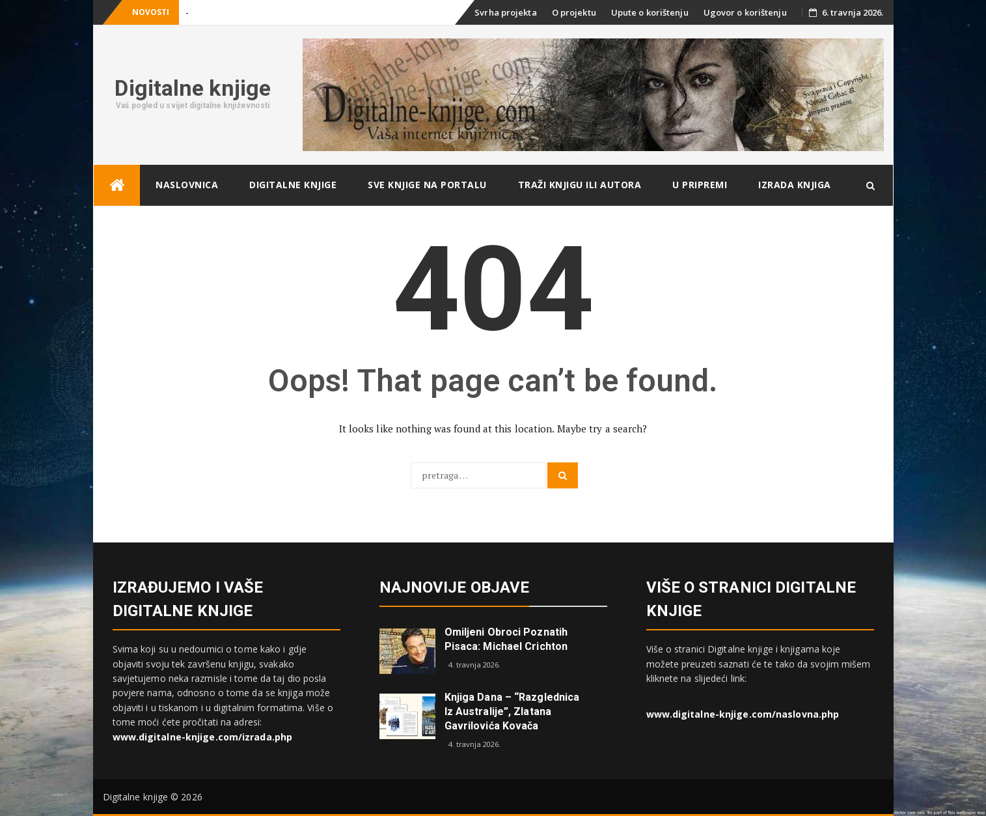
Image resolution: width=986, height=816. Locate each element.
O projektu (574, 12)
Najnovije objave (454, 587)
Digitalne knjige (193, 88)
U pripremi (699, 184)
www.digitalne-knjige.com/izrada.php (203, 737)
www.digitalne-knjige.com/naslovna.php (743, 714)
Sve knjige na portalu (427, 184)
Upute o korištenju (650, 12)
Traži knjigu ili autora (580, 184)
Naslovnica (187, 184)
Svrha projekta (505, 12)
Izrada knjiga (794, 184)
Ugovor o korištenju (745, 12)
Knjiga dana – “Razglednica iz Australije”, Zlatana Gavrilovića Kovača (512, 711)
